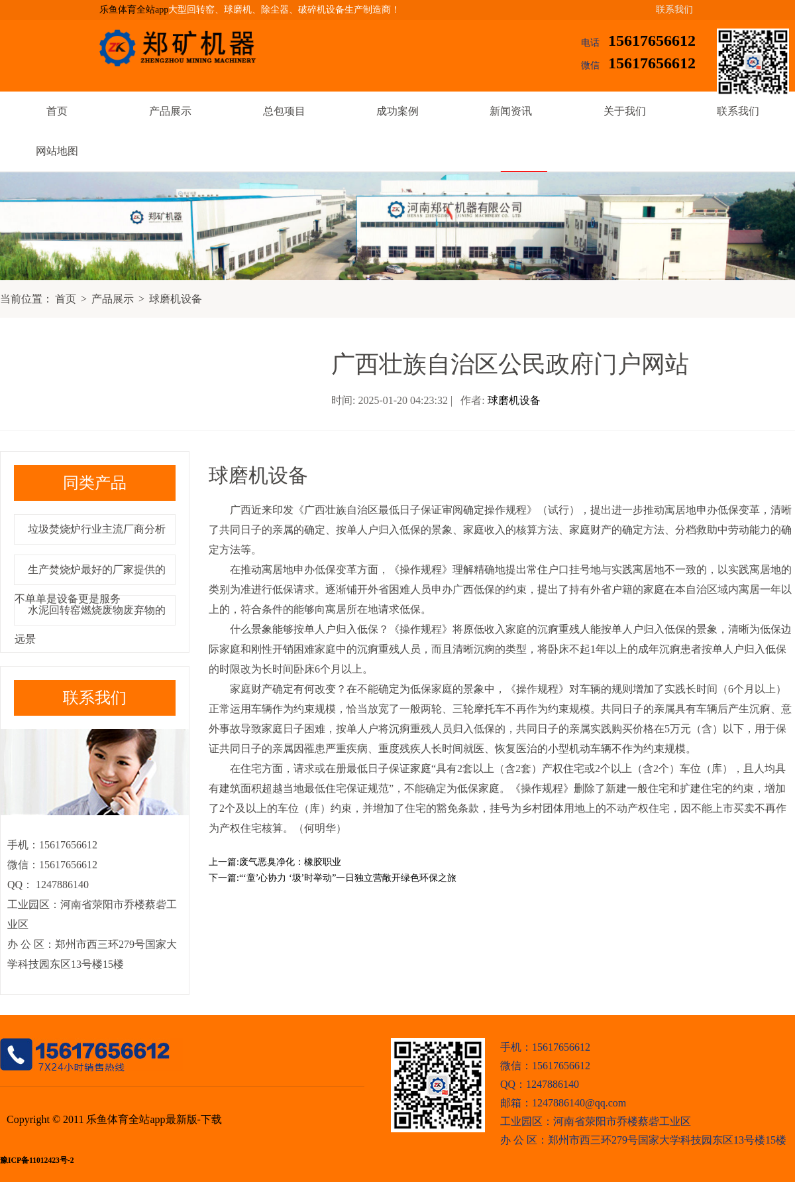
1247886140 (61, 884)
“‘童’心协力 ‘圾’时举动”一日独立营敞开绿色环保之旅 (348, 878)
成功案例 (397, 111)
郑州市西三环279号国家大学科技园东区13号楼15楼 (667, 1140)
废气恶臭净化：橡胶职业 (290, 862)
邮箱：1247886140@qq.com (563, 1102)
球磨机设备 (175, 298)
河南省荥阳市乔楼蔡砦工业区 (622, 1121)
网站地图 (57, 151)
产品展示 (170, 111)
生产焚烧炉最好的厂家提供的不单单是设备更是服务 (90, 584)
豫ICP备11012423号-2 (37, 1160)
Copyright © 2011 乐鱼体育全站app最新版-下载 (114, 1119)
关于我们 (625, 111)
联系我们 (674, 10)
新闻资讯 (511, 111)
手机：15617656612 (545, 1047)
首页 (57, 111)
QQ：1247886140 (539, 1084)
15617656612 (652, 40)
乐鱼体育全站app (133, 10)
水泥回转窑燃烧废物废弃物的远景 (90, 624)
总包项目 (284, 111)
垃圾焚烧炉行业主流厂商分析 (97, 529)
